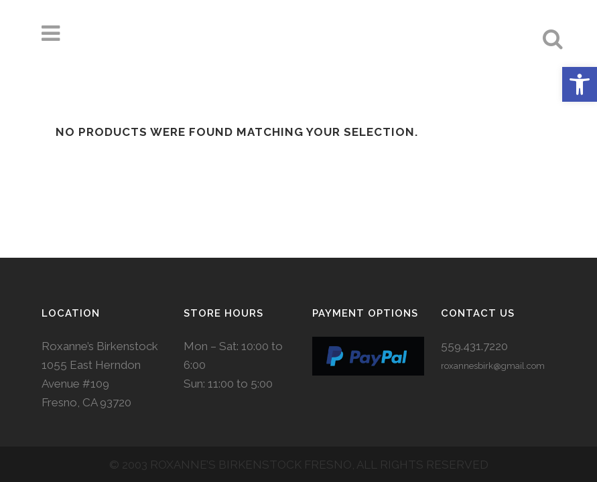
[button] (579, 84)
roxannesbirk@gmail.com (493, 308)
